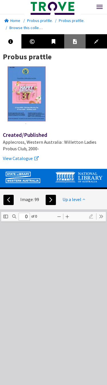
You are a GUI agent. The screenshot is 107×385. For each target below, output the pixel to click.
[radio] (91, 216)
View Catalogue (21, 158)
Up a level (73, 199)
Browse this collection (30, 27)
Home (12, 20)
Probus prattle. (40, 20)
